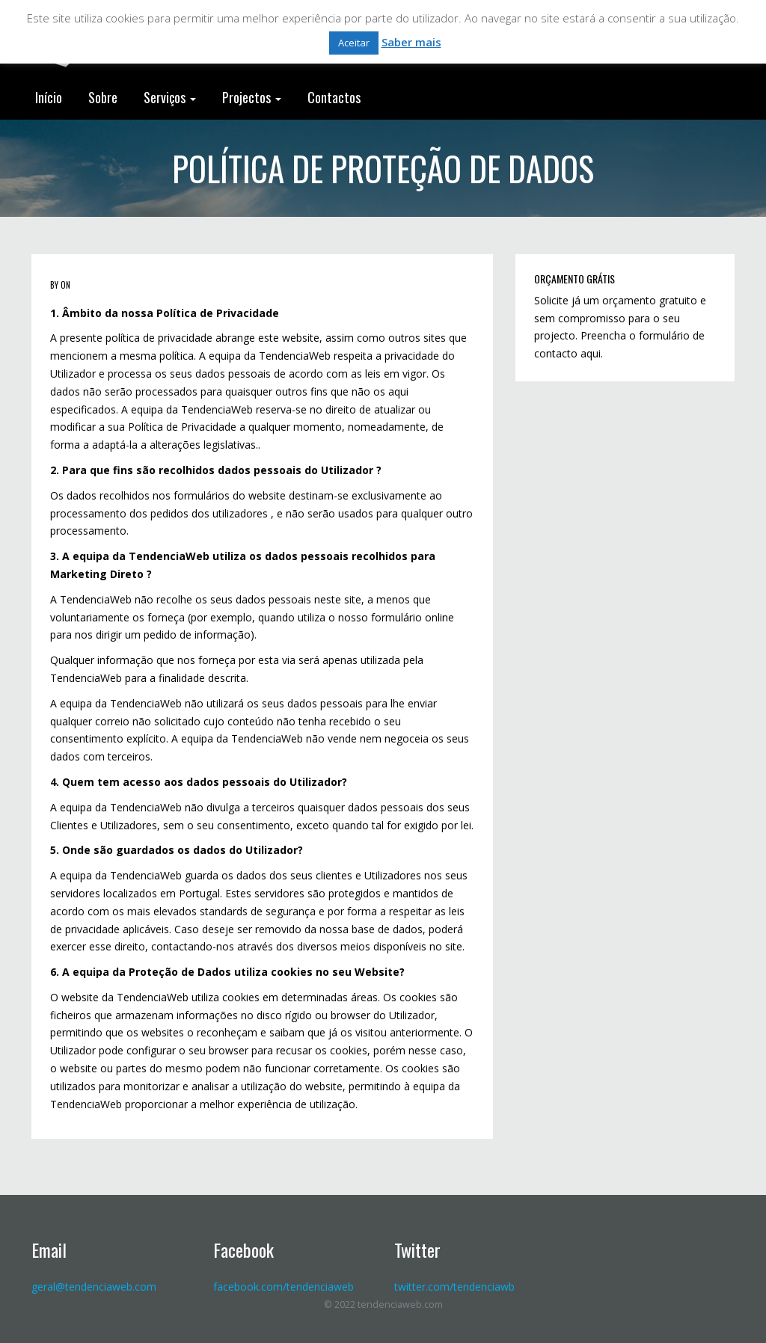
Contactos (334, 97)
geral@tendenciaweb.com (93, 1286)
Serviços (170, 97)
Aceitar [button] (354, 42)
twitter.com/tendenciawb (454, 1286)
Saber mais (411, 41)
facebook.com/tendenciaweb (283, 1286)
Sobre (102, 97)
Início (48, 97)
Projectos (251, 97)
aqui (590, 353)
